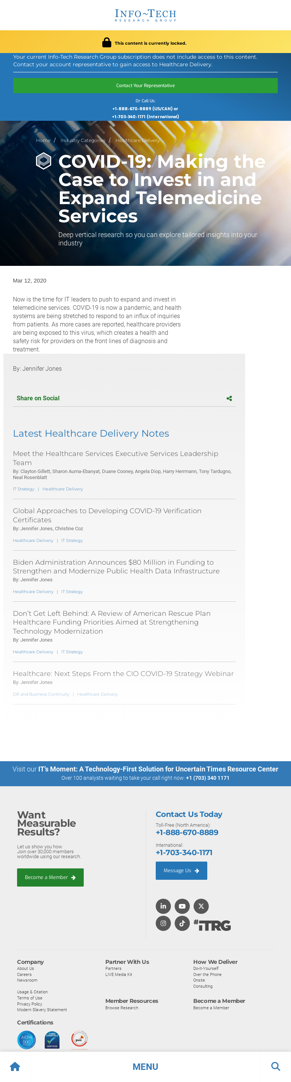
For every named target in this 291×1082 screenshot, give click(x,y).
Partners (113, 968)
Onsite (199, 979)
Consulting (203, 985)
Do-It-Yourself (206, 968)
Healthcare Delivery (138, 140)
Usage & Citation (32, 992)
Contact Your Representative (145, 86)
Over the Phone (207, 974)
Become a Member (50, 877)
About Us (25, 968)
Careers (24, 974)
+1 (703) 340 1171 (208, 778)
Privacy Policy (29, 1003)
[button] (145, 1067)
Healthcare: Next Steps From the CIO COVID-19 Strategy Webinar (123, 674)
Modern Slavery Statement (42, 1009)
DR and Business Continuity (41, 694)
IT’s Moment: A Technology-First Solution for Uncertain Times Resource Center (158, 769)
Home (43, 140)
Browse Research (121, 1007)
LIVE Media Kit (118, 974)
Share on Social (124, 398)
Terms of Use (29, 997)
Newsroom (27, 979)
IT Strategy (23, 489)
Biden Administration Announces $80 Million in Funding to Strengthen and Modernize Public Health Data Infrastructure (116, 566)
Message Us (181, 870)
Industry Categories (83, 140)
